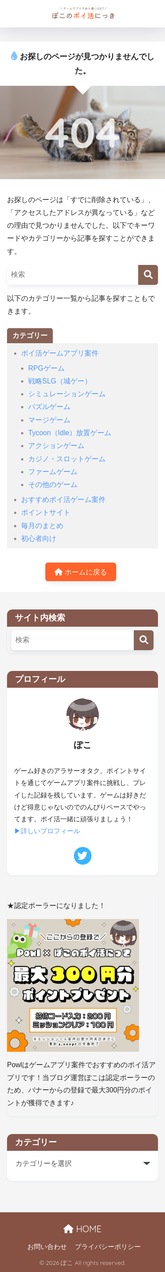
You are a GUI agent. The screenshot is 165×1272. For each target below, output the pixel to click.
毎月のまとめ (42, 525)
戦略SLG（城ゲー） (60, 381)
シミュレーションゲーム (67, 394)
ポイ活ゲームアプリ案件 (60, 353)
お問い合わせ (47, 1246)
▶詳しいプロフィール (47, 831)
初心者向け (38, 538)
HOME (82, 1228)
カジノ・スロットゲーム (67, 459)
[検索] (148, 275)
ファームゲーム (52, 471)
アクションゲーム (56, 445)
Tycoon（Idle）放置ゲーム (69, 433)
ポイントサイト (45, 512)
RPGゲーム (46, 368)
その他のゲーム (52, 484)
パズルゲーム (49, 406)
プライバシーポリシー (108, 1246)
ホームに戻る (80, 572)
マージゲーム (49, 420)
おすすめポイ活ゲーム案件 (63, 499)
